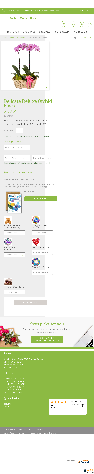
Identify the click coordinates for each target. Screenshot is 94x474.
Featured (12, 37)
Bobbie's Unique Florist (23, 18)
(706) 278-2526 (12, 10)
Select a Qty (54, 76)
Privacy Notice (22, 376)
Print (78, 38)
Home (5, 37)
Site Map (54, 376)
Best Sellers (21, 37)
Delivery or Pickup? (58, 90)
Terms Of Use (9, 376)
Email (88, 38)
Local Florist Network (39, 376)
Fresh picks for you (47, 281)
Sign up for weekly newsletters (47, 293)
